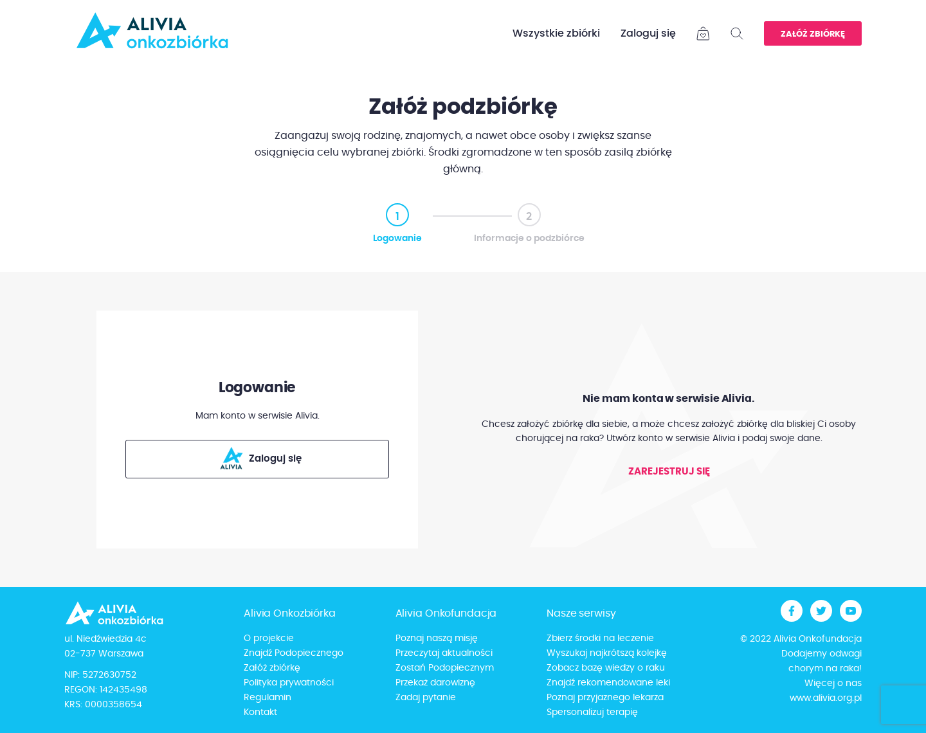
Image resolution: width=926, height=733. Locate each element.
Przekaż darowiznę (435, 682)
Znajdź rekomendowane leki (608, 682)
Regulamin (267, 697)
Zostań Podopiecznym (444, 668)
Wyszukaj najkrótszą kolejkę (607, 653)
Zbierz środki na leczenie (600, 638)
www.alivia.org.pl (826, 698)
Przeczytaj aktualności (444, 653)
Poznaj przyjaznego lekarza (605, 697)
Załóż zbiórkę (813, 34)
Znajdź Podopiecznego (293, 653)
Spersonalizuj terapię (592, 712)
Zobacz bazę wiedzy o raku (606, 668)
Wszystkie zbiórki (556, 33)
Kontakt (260, 712)
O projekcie (269, 638)
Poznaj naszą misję (436, 638)
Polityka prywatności (289, 682)
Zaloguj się (648, 33)
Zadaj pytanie (425, 697)
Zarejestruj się (669, 471)
